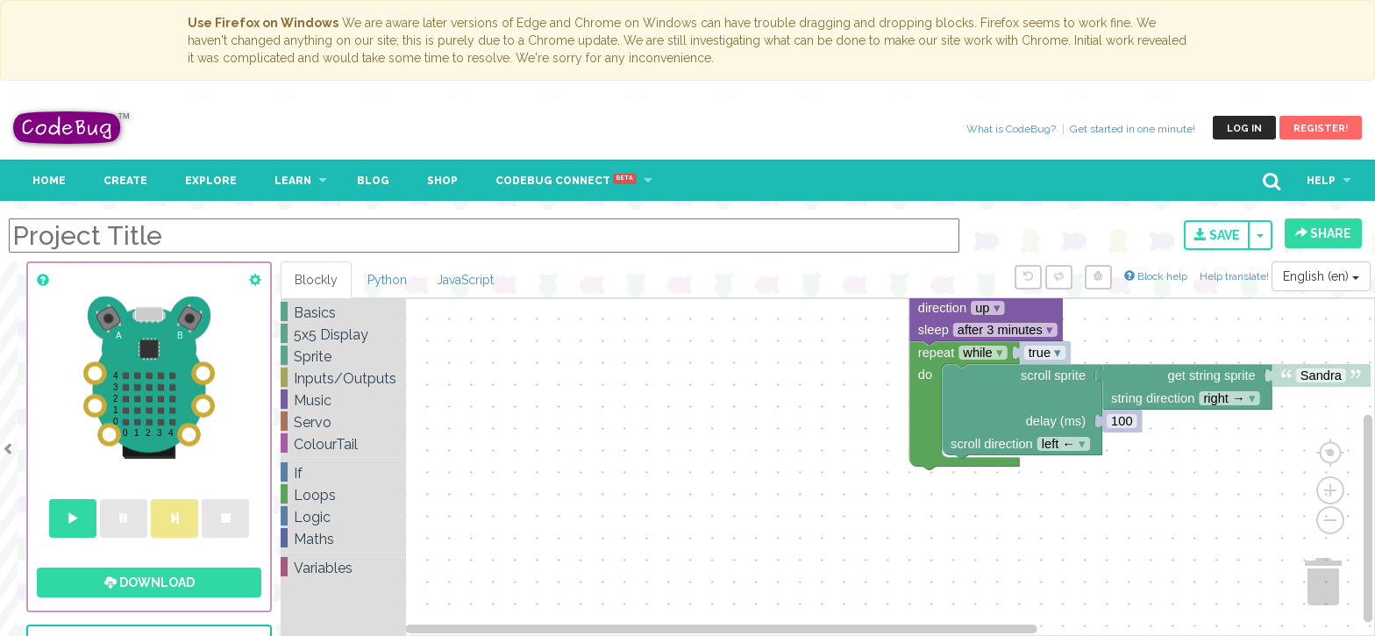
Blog (373, 181)
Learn (292, 181)
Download (149, 582)
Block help (1155, 276)
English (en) (1321, 276)
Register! (1320, 128)
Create (125, 181)
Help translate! (1236, 276)
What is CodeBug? (1011, 129)
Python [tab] (387, 280)
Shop (442, 181)
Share (1323, 233)
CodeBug (72, 127)
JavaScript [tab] (465, 280)
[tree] (343, 440)
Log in (1244, 128)
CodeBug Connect (566, 181)
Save (1217, 235)
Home (49, 181)
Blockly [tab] (316, 280)
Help (1321, 181)
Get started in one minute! (1132, 129)
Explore (211, 181)
